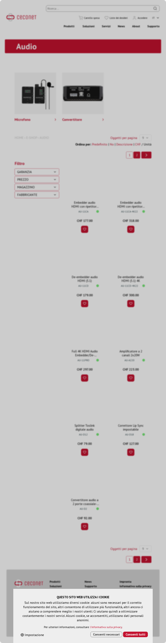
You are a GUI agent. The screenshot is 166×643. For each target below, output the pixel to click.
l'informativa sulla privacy (106, 627)
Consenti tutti (135, 634)
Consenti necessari (106, 634)
